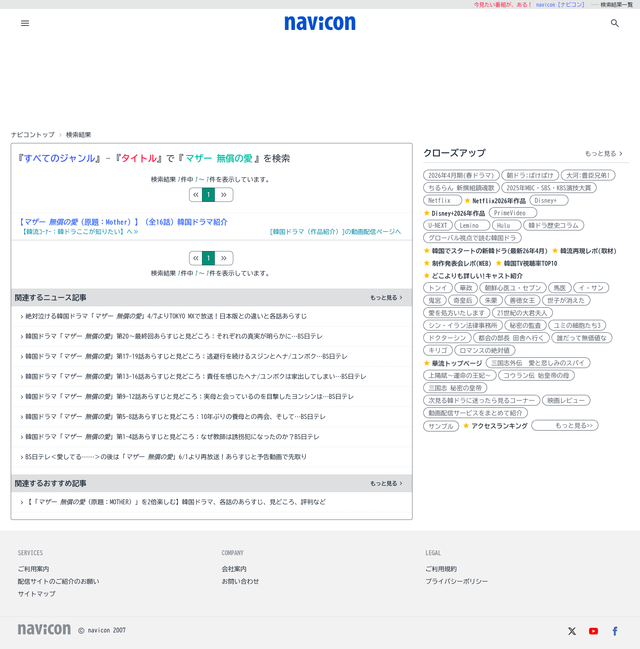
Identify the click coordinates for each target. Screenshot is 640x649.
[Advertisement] (320, 82)
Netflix (443, 200)
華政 (466, 288)
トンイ (438, 288)
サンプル (441, 426)
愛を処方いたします (457, 313)
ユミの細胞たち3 (577, 325)
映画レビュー (566, 401)
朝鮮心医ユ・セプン (513, 288)
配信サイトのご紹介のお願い (58, 581)
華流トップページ (457, 363)
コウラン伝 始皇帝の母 (536, 376)
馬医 (560, 288)
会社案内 (234, 569)
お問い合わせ (240, 581)
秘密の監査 (525, 325)
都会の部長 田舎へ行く (511, 338)
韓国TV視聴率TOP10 (530, 263)
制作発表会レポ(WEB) (462, 263)
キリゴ (438, 351)
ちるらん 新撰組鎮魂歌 (461, 188)
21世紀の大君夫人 (522, 313)
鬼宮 (435, 300)
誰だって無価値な (582, 338)
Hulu (506, 225)
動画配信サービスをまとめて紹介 (475, 413)
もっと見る (387, 297)
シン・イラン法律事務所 (463, 325)
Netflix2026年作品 (499, 201)
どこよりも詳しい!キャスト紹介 (477, 276)
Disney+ (549, 200)
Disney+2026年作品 (458, 213)
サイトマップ (36, 594)
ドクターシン (447, 338)
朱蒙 (491, 300)
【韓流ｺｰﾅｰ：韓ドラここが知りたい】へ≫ (79, 232)
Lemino (472, 225)
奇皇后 (463, 300)
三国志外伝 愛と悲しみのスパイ (538, 363)
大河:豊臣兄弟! (588, 175)
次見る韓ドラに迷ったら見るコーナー (482, 401)
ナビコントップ (33, 135)
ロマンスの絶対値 (485, 351)
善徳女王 (522, 300)
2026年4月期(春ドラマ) (461, 175)
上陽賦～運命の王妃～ (460, 376)
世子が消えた (566, 300)
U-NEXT (438, 225)
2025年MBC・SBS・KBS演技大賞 (549, 188)
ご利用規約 (441, 569)
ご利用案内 (33, 569)
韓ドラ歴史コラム (554, 225)
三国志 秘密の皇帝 (455, 388)
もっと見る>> (565, 426)
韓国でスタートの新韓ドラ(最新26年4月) (490, 251)
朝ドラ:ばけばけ (530, 175)
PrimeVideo (513, 213)
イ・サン (591, 288)
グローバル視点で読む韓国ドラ (472, 238)
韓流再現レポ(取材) (588, 251)
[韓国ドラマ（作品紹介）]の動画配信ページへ (335, 232)
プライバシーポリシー (456, 581)
